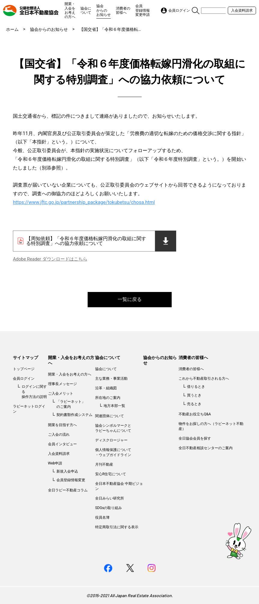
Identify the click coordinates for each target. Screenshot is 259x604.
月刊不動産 (104, 464)
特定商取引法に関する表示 (116, 527)
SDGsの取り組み (108, 508)
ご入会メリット (60, 393)
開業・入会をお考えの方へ (70, 10)
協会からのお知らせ (103, 10)
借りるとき (196, 386)
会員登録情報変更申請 (142, 10)
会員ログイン (24, 378)
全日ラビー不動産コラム (68, 490)
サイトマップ (25, 357)
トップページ (24, 369)
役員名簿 (102, 517)
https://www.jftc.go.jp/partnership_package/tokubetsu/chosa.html (84, 202)
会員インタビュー (62, 444)
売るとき (194, 404)
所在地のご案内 (107, 398)
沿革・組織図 (106, 388)
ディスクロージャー (111, 440)
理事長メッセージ (62, 384)
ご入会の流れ (59, 434)
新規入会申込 (67, 471)
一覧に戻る (130, 299)
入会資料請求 (242, 10)
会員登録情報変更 (70, 480)
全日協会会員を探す (195, 438)
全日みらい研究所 (109, 498)
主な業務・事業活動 (111, 378)
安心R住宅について (110, 474)
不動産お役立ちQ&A (195, 414)
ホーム (12, 29)
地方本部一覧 (114, 406)
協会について (85, 10)
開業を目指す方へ (62, 425)
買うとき (194, 395)
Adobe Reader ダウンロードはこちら (50, 259)
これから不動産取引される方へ (204, 378)
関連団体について (109, 416)
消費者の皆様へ (123, 10)
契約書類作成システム (74, 415)
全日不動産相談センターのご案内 (206, 448)
